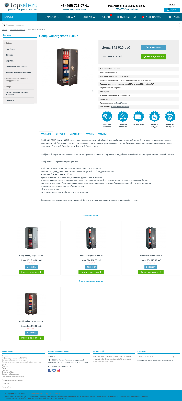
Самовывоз (76, 134)
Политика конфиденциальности (13, 380)
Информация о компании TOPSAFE (14, 358)
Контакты (5, 356)
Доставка (60, 134)
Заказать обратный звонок (75, 9)
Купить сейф (98, 351)
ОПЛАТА (70, 17)
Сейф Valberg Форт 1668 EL (151, 255)
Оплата (90, 134)
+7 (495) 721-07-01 (75, 5)
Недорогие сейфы (111, 356)
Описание (46, 134)
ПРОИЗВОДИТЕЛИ (127, 17)
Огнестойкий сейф (111, 359)
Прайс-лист (6, 383)
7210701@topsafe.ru (127, 9)
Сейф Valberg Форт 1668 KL (91, 255)
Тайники (9, 55)
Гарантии (5, 366)
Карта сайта (6, 387)
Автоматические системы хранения (17, 94)
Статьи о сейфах (8, 372)
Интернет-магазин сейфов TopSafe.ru (43, 394)
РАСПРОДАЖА (153, 17)
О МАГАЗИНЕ (51, 17)
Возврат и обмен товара (10, 374)
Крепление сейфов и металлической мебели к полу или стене (21, 363)
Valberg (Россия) (120, 103)
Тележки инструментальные (18, 73)
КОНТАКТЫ (174, 17)
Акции (4, 368)
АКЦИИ (106, 17)
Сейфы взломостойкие (120, 107)
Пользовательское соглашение (13, 377)
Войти (172, 4)
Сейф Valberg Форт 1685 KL (31, 321)
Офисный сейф (98, 359)
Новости (5, 370)
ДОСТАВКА (89, 17)
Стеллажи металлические (17, 67)
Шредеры (10, 100)
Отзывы (102, 134)
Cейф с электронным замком (103, 362)
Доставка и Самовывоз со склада (14, 360)
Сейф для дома (99, 356)
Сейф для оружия (124, 356)
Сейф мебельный (124, 359)
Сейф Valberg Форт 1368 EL (31, 255)
